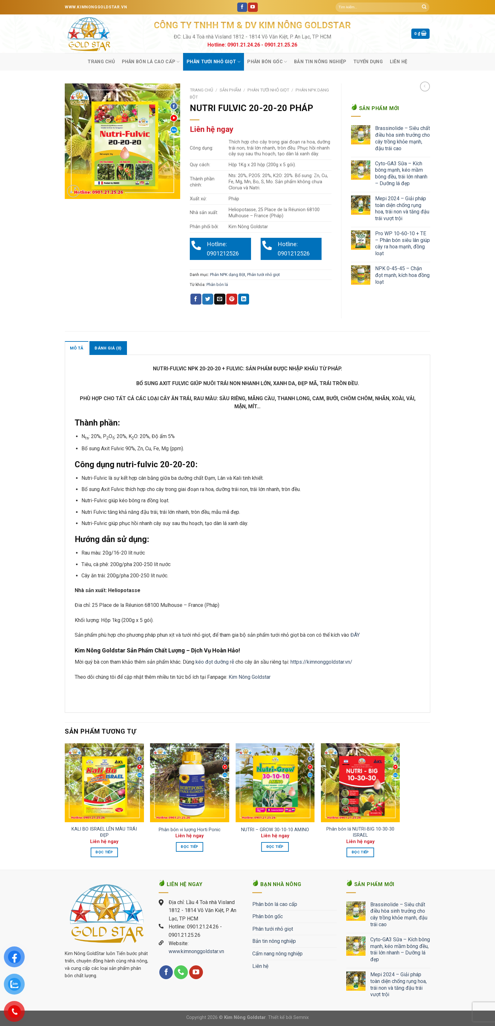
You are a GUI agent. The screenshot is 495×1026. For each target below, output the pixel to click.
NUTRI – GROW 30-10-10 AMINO (275, 829)
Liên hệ (398, 62)
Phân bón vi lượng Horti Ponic (190, 829)
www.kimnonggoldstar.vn (196, 951)
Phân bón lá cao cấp (151, 62)
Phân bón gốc (267, 62)
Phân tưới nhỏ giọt (213, 62)
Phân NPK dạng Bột (227, 274)
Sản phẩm (230, 89)
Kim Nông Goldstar (249, 677)
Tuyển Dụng (368, 62)
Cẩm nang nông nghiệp (277, 954)
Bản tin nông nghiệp (320, 62)
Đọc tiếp (104, 852)
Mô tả (76, 348)
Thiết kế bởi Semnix (288, 1017)
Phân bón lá (217, 284)
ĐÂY (355, 635)
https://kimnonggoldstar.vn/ (321, 662)
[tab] (76, 348)
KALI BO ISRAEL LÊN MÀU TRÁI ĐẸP (104, 832)
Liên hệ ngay (211, 129)
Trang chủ (101, 62)
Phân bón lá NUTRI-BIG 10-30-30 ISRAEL (360, 832)
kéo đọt (204, 662)
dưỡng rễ (224, 662)
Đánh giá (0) (108, 348)
